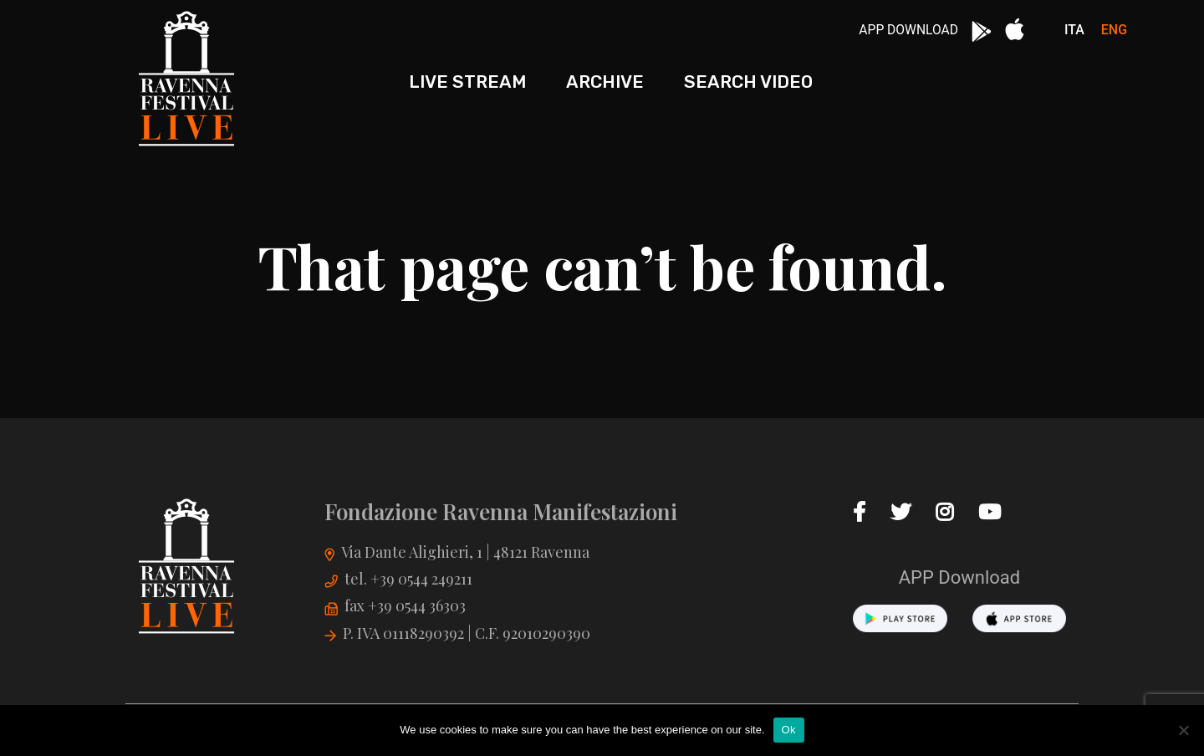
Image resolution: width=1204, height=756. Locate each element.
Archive (605, 81)
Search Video (748, 81)
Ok (789, 729)
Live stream (467, 81)
